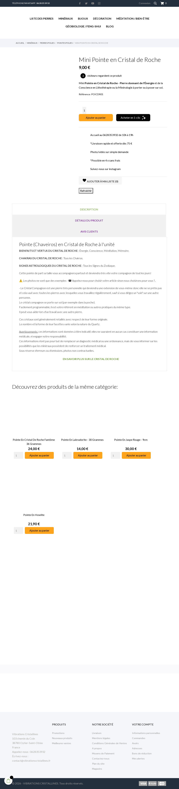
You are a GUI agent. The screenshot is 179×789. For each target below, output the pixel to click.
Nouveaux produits (62, 738)
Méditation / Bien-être (132, 18)
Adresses (137, 748)
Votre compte (142, 724)
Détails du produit (89, 220)
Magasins (97, 768)
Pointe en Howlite (33, 514)
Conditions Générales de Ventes (109, 743)
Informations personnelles (146, 733)
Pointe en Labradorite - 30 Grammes (82, 439)
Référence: (85, 94)
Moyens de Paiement (103, 753)
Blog (110, 26)
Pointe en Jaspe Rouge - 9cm (131, 439)
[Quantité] (84, 110)
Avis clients (89, 231)
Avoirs (135, 743)
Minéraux (66, 18)
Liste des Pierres (41, 18)
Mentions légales (101, 738)
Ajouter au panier (96, 117)
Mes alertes (138, 758)
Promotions (58, 733)
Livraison (96, 733)
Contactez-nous (100, 758)
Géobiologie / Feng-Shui (83, 26)
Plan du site (98, 763)
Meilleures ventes (61, 743)
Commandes (138, 738)
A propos (97, 748)
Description (89, 209)
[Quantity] (18, 455)
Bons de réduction (142, 753)
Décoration (102, 18)
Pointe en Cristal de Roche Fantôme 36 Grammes (34, 441)
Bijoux (83, 18)
